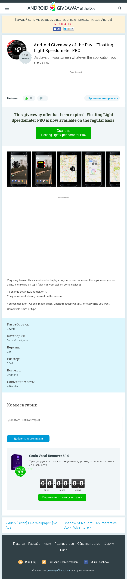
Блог (63, 550)
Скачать (63, 133)
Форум (109, 543)
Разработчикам (39, 543)
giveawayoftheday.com (58, 570)
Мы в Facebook (100, 562)
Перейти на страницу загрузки (62, 497)
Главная (19, 543)
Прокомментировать (103, 98)
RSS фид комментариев (63, 562)
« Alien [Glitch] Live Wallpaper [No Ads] (31, 525)
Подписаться (64, 543)
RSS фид (30, 562)
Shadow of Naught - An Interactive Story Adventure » (90, 525)
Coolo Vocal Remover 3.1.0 (49, 456)
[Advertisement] (77, 82)
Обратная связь (88, 543)
